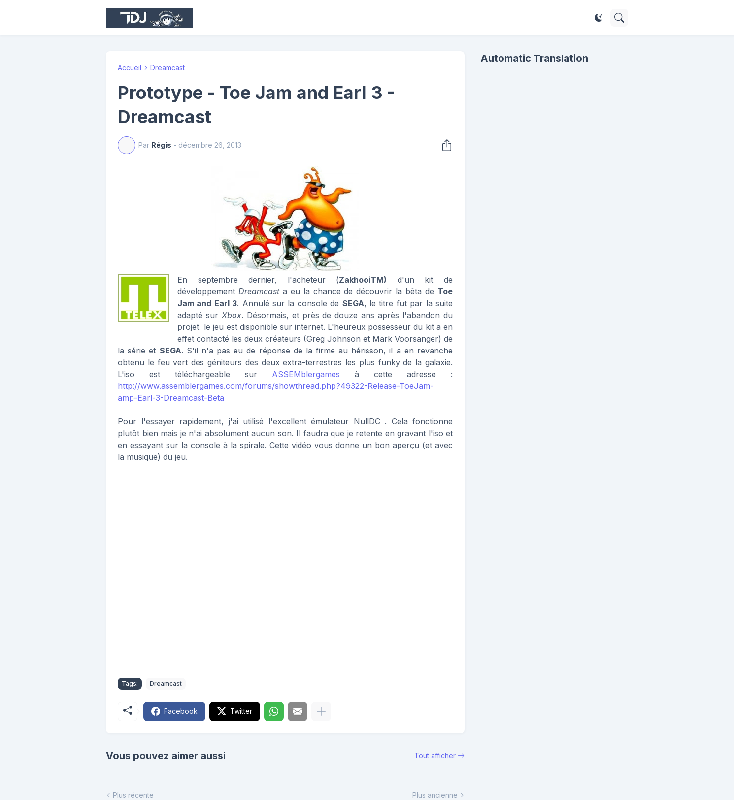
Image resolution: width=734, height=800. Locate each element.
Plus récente (133, 795)
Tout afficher (435, 755)
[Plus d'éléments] (321, 711)
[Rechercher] (619, 18)
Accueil (129, 68)
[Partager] (444, 145)
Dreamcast (167, 68)
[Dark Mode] (598, 18)
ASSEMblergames (306, 374)
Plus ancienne (435, 795)
